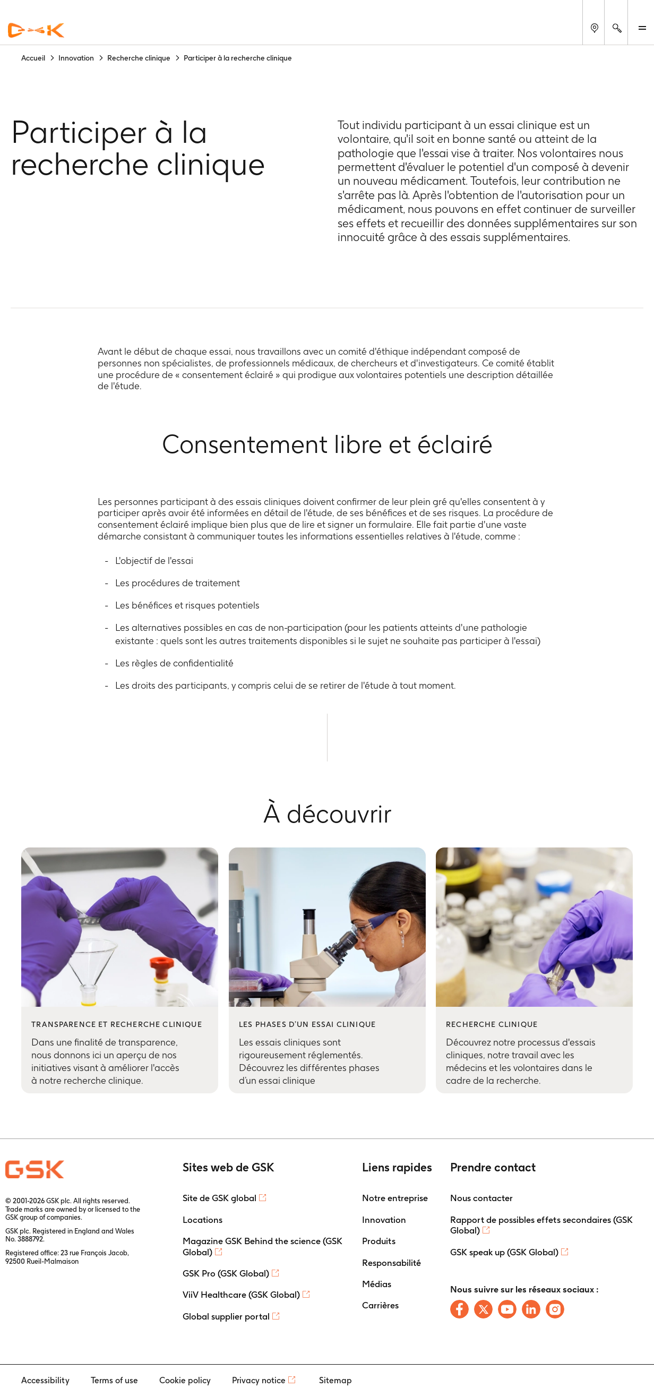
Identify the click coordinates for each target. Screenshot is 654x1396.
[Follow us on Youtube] (507, 1309)
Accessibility (45, 1380)
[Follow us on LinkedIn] (531, 1309)
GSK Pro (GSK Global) (226, 1273)
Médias (376, 1284)
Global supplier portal (226, 1316)
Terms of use (114, 1380)
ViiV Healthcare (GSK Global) (241, 1294)
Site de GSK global (219, 1198)
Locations (202, 1219)
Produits (378, 1241)
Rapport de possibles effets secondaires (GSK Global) (541, 1225)
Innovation (384, 1219)
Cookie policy (185, 1380)
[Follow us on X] (483, 1309)
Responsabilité (391, 1262)
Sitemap (335, 1380)
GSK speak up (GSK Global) (504, 1252)
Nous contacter (481, 1198)
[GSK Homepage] (36, 31)
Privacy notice (259, 1380)
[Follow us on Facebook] (459, 1309)
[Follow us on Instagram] (555, 1309)
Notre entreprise (395, 1198)
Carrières (380, 1305)
